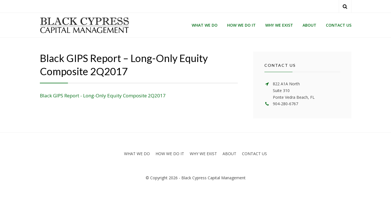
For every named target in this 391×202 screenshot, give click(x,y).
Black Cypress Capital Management (213, 177)
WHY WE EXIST (279, 25)
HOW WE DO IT (241, 25)
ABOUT (309, 25)
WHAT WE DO (205, 25)
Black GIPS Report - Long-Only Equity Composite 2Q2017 (103, 95)
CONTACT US (338, 25)
